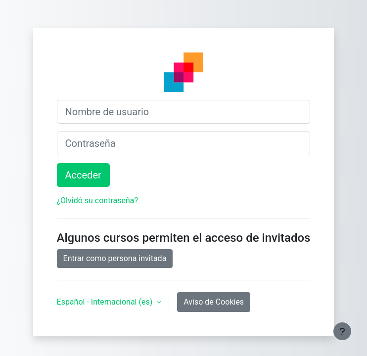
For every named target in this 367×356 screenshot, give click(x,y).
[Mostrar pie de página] (342, 331)
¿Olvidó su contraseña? (97, 200)
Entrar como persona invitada (115, 258)
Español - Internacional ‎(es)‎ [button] (106, 302)
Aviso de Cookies (214, 302)
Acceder (83, 175)
